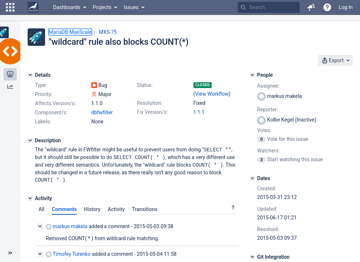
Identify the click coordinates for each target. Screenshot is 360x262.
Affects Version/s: (55, 103)
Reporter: (267, 109)
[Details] (30, 75)
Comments (64, 208)
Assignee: (268, 86)
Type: (41, 85)
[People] (252, 75)
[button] (10, 7)
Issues (131, 7)
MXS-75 (108, 32)
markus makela (66, 225)
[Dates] (252, 178)
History (92, 208)
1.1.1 (199, 112)
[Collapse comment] (40, 225)
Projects (102, 7)
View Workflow (212, 94)
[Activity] (30, 196)
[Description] (30, 140)
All (41, 208)
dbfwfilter (102, 112)
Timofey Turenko (68, 253)
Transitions (144, 208)
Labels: (43, 121)
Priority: (43, 94)
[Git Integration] (252, 256)
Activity (116, 208)
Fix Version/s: (152, 112)
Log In (346, 7)
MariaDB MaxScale (70, 32)
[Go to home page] (33, 7)
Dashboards (66, 7)
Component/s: (51, 112)
